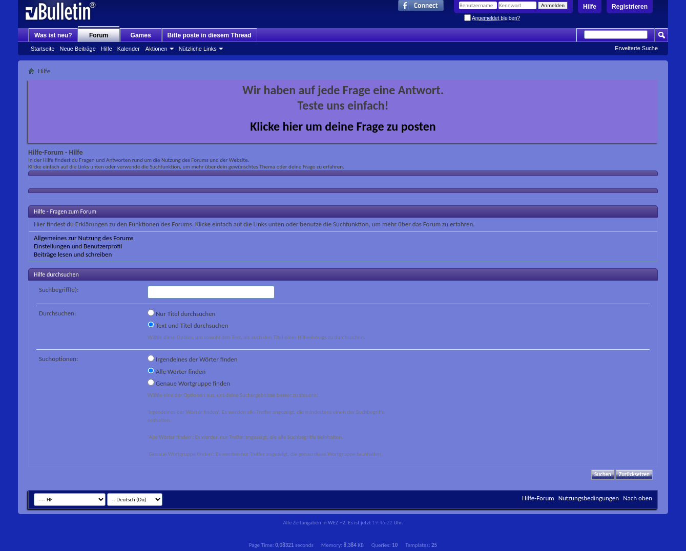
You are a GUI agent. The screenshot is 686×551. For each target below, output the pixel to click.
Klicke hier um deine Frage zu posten (343, 126)
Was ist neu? (53, 35)
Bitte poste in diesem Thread (210, 35)
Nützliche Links (198, 49)
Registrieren (630, 6)
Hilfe (589, 6)
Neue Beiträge (77, 49)
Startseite (42, 49)
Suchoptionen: (58, 359)
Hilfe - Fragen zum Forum (65, 211)
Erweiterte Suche (636, 48)
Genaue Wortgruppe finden (189, 383)
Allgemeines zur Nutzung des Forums (84, 238)
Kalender (128, 49)
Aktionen (156, 49)
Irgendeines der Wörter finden (193, 359)
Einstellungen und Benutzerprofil (78, 246)
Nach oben (637, 498)
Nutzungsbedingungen (588, 498)
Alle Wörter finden (176, 371)
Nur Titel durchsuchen (181, 313)
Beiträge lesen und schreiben (73, 254)
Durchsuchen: (57, 313)
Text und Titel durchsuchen (188, 325)
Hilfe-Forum (538, 498)
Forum (98, 35)
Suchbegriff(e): (58, 289)
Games (141, 35)
